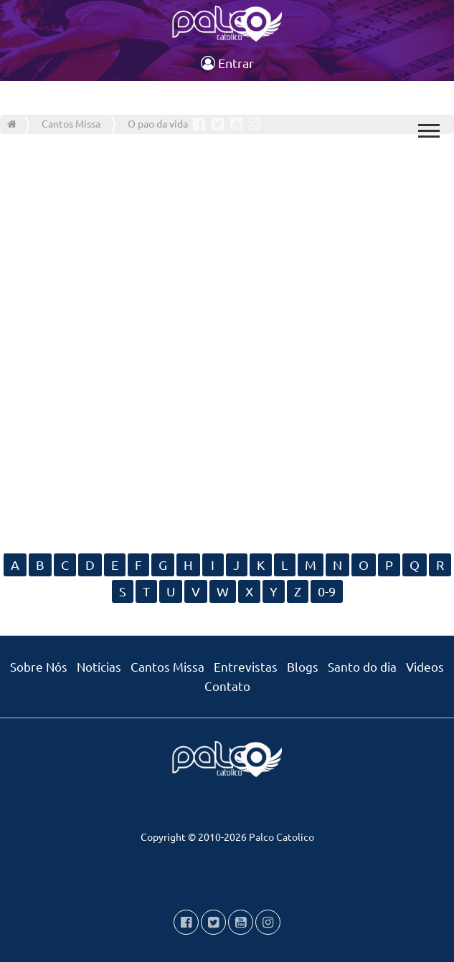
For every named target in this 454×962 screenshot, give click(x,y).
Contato (227, 685)
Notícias (99, 666)
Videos (425, 666)
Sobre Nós (38, 666)
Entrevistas (246, 666)
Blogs (302, 666)
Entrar (227, 62)
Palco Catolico (281, 836)
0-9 (327, 591)
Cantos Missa (167, 666)
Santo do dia (362, 666)
